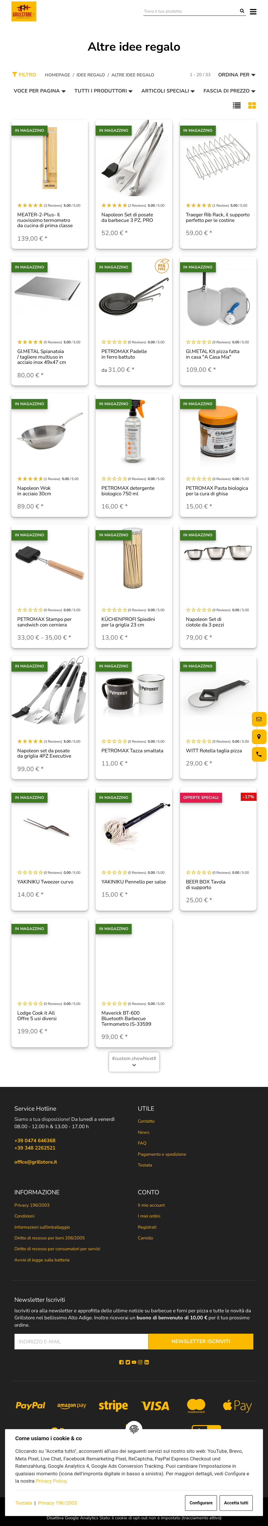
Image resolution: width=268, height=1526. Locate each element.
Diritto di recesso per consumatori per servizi (57, 1249)
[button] (237, 105)
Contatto (146, 1121)
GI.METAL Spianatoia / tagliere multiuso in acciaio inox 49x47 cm (41, 357)
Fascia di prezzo (229, 91)
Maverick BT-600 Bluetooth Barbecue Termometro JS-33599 (126, 1018)
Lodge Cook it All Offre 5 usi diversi (37, 1016)
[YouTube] (134, 1362)
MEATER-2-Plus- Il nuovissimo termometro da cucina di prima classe (45, 220)
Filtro (24, 74)
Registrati (147, 1227)
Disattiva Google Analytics (72, 1518)
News (143, 1132)
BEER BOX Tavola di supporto (205, 884)
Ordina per (237, 74)
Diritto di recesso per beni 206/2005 (49, 1238)
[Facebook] (121, 1362)
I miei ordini (149, 1216)
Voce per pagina (40, 91)
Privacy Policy (51, 1481)
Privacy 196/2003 (57, 1503)
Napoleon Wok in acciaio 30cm (34, 491)
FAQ (142, 1143)
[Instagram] (140, 1362)
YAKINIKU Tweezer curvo (45, 881)
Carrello (145, 1238)
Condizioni (24, 1216)
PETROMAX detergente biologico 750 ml (128, 491)
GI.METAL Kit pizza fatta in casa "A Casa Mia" (213, 354)
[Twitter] (127, 1362)
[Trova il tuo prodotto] (190, 11)
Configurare (201, 1503)
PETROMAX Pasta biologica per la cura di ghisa (217, 491)
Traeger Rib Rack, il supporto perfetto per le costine (218, 217)
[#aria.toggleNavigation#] (253, 11)
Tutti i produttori (103, 91)
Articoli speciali (168, 91)
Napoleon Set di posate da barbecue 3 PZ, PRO (127, 217)
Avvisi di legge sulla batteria (41, 1260)
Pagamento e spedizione (162, 1154)
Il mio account (151, 1205)
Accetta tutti (236, 1503)
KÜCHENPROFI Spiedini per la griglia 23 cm (128, 622)
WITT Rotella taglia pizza (214, 750)
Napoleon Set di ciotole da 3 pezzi (205, 622)
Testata (23, 1503)
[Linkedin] (146, 1362)
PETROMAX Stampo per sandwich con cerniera (44, 622)
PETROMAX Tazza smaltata (132, 750)
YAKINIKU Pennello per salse (133, 881)
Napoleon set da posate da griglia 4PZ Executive (44, 753)
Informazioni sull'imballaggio (42, 1227)
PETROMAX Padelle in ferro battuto (124, 354)
